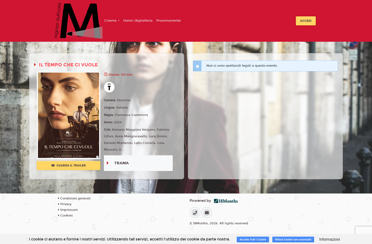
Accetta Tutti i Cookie (253, 239)
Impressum (68, 210)
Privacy (64, 204)
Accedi (306, 21)
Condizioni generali (74, 198)
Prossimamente (168, 21)
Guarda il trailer (68, 165)
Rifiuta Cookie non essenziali (293, 239)
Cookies (65, 215)
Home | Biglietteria (138, 21)
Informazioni (329, 239)
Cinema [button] (110, 21)
